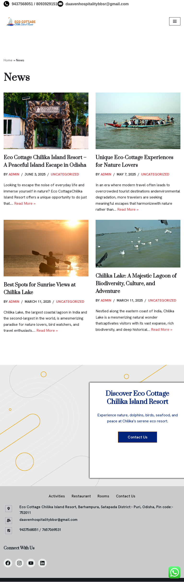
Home (8, 60)
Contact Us (137, 437)
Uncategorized (65, 174)
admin (14, 174)
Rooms (103, 496)
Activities (57, 496)
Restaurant (81, 496)
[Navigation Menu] (174, 21)
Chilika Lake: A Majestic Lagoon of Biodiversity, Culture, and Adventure (136, 284)
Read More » (25, 203)
